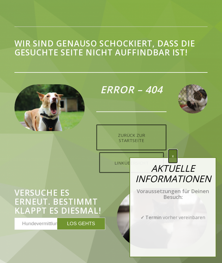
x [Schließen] (173, 156)
